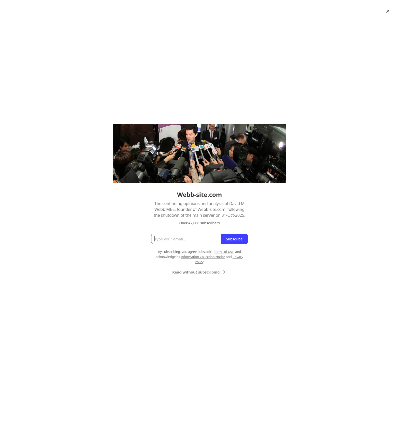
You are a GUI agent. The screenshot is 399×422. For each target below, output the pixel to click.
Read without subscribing (199, 272)
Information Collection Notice (203, 256)
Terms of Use (224, 251)
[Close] (388, 11)
